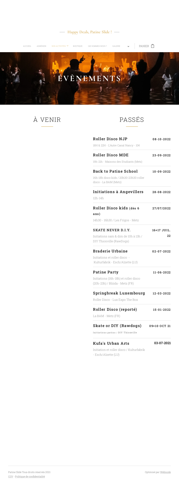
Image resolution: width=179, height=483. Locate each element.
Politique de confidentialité (30, 476)
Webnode (165, 472)
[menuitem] (59, 46)
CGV (10, 476)
